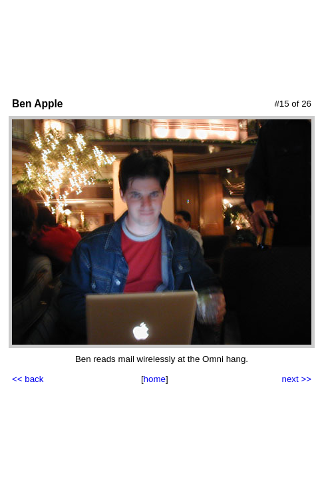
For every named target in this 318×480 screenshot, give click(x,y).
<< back (27, 379)
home (155, 379)
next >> (296, 379)
